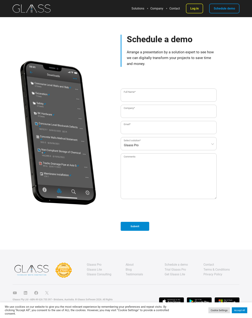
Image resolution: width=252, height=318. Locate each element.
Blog (129, 269)
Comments (130, 156)
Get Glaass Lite (175, 274)
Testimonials (134, 274)
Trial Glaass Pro (175, 269)
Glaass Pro (94, 264)
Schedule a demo (176, 264)
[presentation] (150, 211)
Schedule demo (224, 8)
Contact (208, 264)
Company (129, 108)
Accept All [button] (239, 310)
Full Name (130, 91)
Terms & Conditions (216, 269)
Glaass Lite (94, 269)
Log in (194, 8)
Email (127, 124)
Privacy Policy (212, 274)
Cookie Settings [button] (219, 310)
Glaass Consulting (99, 274)
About (130, 264)
